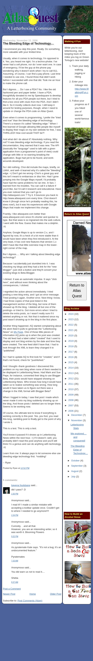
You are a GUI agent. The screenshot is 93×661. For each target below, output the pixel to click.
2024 (71, 314)
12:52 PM (24, 468)
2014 (71, 367)
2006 (71, 410)
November (77, 420)
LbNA (6, 170)
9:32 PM (14, 536)
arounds (7, 161)
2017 (71, 351)
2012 (71, 378)
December (77, 415)
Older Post (55, 594)
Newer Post (9, 594)
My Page (18, 332)
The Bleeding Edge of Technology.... (28, 43)
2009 (71, 394)
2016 (71, 357)
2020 (71, 335)
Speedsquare (42, 95)
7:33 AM (14, 561)
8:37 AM (14, 582)
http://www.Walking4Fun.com (82, 92)
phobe (49, 61)
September (77, 465)
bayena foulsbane (20, 485)
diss (39, 176)
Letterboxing (49, 328)
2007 (71, 405)
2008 (71, 400)
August (75, 471)
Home (33, 594)
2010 (71, 389)
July (73, 476)
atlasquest (22, 213)
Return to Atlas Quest (76, 290)
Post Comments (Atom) (29, 600)
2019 (71, 341)
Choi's (38, 173)
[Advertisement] (79, 495)
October (75, 460)
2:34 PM (14, 515)
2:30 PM (14, 494)
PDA (34, 89)
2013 (71, 373)
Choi (23, 167)
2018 (71, 346)
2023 (71, 319)
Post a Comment (12, 588)
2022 (71, 324)
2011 (71, 383)
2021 (71, 330)
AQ (31, 325)
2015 (71, 362)
